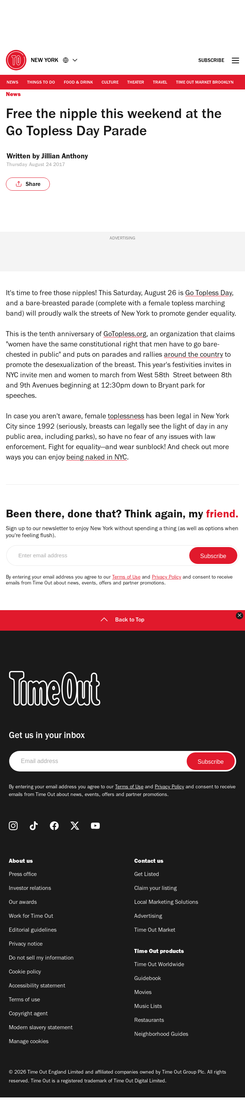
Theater (135, 83)
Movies (142, 1006)
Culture (110, 83)
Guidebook (147, 992)
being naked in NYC (96, 458)
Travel (160, 83)
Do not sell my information (41, 972)
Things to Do (41, 83)
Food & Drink (78, 83)
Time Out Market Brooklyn (205, 83)
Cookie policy (25, 986)
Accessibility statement (37, 1000)
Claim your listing (155, 902)
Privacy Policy (166, 591)
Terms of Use (126, 591)
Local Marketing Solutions (166, 916)
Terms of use (24, 1014)
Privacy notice (26, 958)
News (12, 83)
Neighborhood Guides (161, 1048)
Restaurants (149, 1034)
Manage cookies (28, 1056)
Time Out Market (154, 944)
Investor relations (30, 902)
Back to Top (122, 634)
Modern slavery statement (41, 1042)
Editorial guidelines (32, 944)
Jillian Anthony (70, 157)
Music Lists (148, 1020)
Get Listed (146, 888)
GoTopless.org (124, 335)
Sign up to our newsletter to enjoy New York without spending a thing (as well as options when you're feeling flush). (122, 546)
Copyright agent (28, 1028)
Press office (23, 888)
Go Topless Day (208, 294)
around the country (193, 355)
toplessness (126, 417)
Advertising (148, 930)
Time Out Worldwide (159, 979)
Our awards (23, 916)
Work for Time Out (31, 930)
